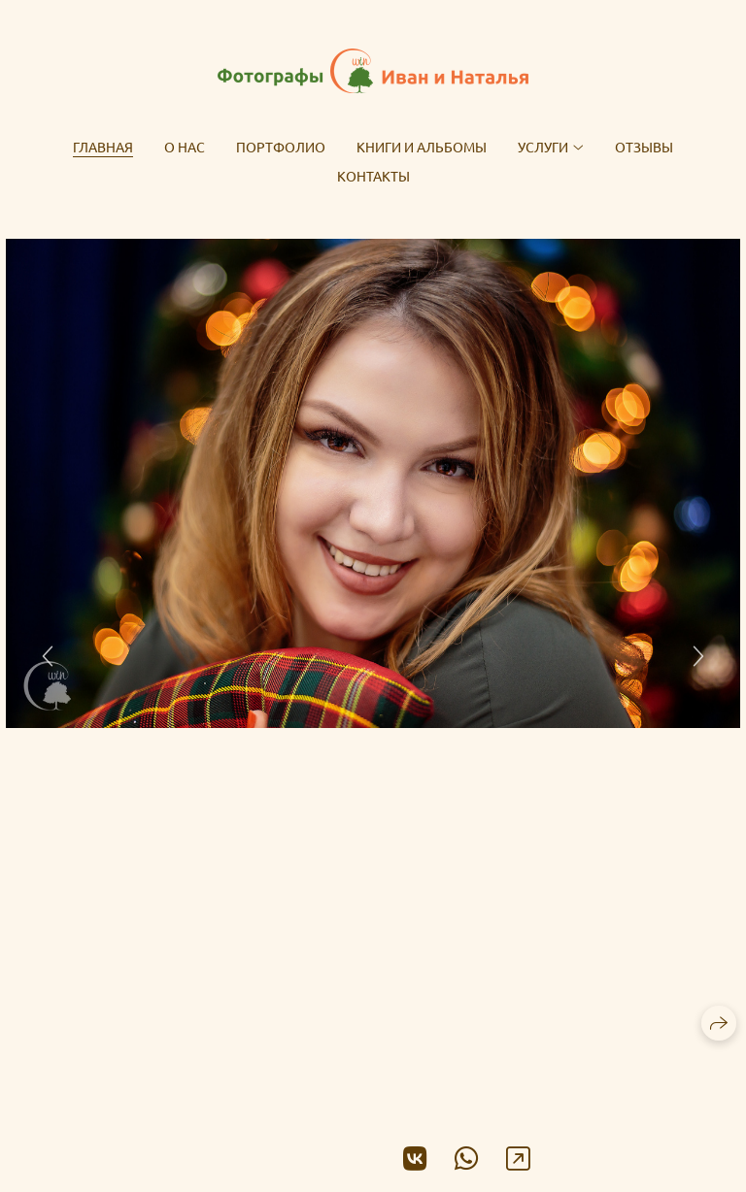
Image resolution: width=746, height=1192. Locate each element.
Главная (103, 146)
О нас (184, 146)
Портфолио (280, 146)
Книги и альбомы (421, 146)
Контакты (373, 175)
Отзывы (644, 146)
